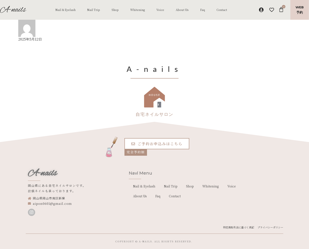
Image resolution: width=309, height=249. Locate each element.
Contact (222, 10)
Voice (160, 10)
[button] (156, 143)
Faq (202, 10)
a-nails (145, 241)
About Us (182, 10)
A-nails (42, 174)
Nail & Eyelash (65, 10)
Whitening (137, 10)
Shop (115, 10)
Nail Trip (93, 10)
